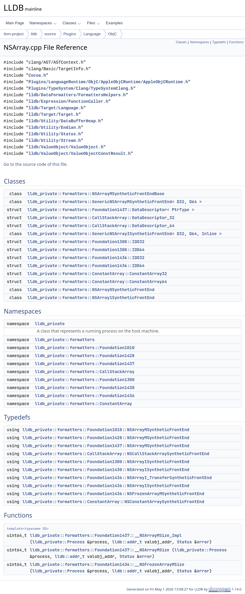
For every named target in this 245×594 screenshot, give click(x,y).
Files (93, 23)
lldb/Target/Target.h (53, 114)
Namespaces (42, 23)
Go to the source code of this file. (36, 164)
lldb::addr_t (127, 542)
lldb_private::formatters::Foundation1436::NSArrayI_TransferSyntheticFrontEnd (116, 477)
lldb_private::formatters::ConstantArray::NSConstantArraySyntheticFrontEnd (113, 501)
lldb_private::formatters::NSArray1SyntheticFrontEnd (90, 297)
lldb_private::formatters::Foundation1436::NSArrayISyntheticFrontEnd (105, 485)
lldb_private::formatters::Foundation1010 (84, 347)
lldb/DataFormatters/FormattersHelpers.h (77, 95)
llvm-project (13, 34)
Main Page (15, 23)
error (203, 542)
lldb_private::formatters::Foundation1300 (84, 379)
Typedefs (219, 42)
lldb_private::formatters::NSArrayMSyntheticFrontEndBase (95, 193)
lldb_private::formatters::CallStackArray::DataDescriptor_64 (100, 225)
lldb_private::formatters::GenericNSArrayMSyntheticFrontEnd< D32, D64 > (114, 201)
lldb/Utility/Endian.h (54, 127)
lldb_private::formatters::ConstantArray (83, 403)
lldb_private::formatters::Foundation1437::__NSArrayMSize (99, 550)
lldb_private (50, 323)
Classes (72, 23)
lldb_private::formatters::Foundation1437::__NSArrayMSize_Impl (106, 535)
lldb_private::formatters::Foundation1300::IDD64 (85, 249)
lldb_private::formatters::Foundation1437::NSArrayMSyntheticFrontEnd (105, 445)
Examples (114, 23)
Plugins (69, 34)
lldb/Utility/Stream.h (54, 140)
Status (184, 542)
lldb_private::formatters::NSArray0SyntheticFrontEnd (90, 289)
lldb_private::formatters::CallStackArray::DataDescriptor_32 (100, 217)
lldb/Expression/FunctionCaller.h (68, 101)
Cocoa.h (37, 75)
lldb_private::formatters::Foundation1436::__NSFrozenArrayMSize (107, 564)
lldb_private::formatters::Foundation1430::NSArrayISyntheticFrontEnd (105, 469)
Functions (236, 42)
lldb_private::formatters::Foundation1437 (84, 363)
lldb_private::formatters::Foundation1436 (84, 395)
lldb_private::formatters (65, 339)
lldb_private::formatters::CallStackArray (84, 371)
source (50, 34)
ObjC (112, 34)
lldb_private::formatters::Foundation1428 (84, 355)
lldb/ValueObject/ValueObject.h (65, 147)
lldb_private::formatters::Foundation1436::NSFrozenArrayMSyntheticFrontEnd (113, 493)
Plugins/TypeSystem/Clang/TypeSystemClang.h (80, 88)
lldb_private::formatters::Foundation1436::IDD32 (85, 257)
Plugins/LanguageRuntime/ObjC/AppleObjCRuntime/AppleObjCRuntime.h (108, 82)
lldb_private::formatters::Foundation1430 (84, 387)
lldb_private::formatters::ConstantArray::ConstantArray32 (97, 273)
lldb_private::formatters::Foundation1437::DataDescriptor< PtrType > (110, 209)
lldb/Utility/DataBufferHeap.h (64, 121)
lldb (34, 34)
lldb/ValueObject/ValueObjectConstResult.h (79, 153)
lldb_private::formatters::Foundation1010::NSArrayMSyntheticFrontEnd (105, 429)
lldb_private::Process (58, 542)
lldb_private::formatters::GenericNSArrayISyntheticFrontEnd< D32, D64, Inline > (124, 233)
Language (92, 34)
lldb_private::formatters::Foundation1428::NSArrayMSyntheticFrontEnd (105, 437)
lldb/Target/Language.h (55, 108)
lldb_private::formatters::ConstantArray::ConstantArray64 (97, 281)
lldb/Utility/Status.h (54, 134)
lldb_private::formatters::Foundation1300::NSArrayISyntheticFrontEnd (105, 461)
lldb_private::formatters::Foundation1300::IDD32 (85, 241)
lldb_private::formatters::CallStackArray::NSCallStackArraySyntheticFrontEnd (115, 453)
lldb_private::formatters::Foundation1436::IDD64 (85, 265)
